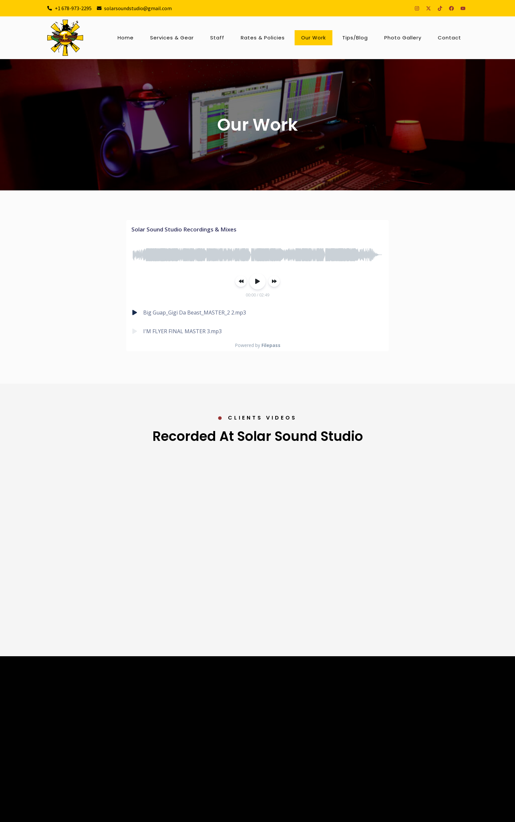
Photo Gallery (402, 37)
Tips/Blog (355, 37)
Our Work (313, 37)
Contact (449, 37)
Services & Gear (172, 37)
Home (126, 37)
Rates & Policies (263, 37)
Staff (217, 37)
